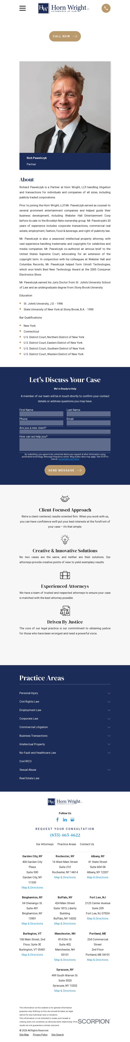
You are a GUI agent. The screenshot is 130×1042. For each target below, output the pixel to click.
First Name (26, 410)
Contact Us (87, 844)
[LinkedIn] (65, 820)
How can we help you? (33, 436)
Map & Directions (32, 887)
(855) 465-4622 (65, 835)
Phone (23, 419)
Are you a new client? (32, 428)
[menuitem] (62, 693)
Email (70, 419)
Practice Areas (67, 844)
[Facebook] (57, 820)
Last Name (73, 410)
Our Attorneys (44, 844)
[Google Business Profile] (72, 820)
